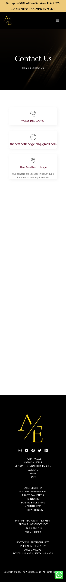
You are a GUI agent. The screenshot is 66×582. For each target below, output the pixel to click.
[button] (57, 20)
